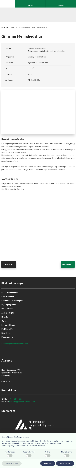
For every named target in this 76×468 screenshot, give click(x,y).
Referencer (13, 27)
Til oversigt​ (9, 264)
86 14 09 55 (19, 399)
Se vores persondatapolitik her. (14, 343)
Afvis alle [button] (47, 463)
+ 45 (12, 399)
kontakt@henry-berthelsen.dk (22, 402)
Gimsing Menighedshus (39, 27)
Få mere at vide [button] (12, 463)
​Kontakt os (66, 264)
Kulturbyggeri (24, 27)
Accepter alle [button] (65, 463)
